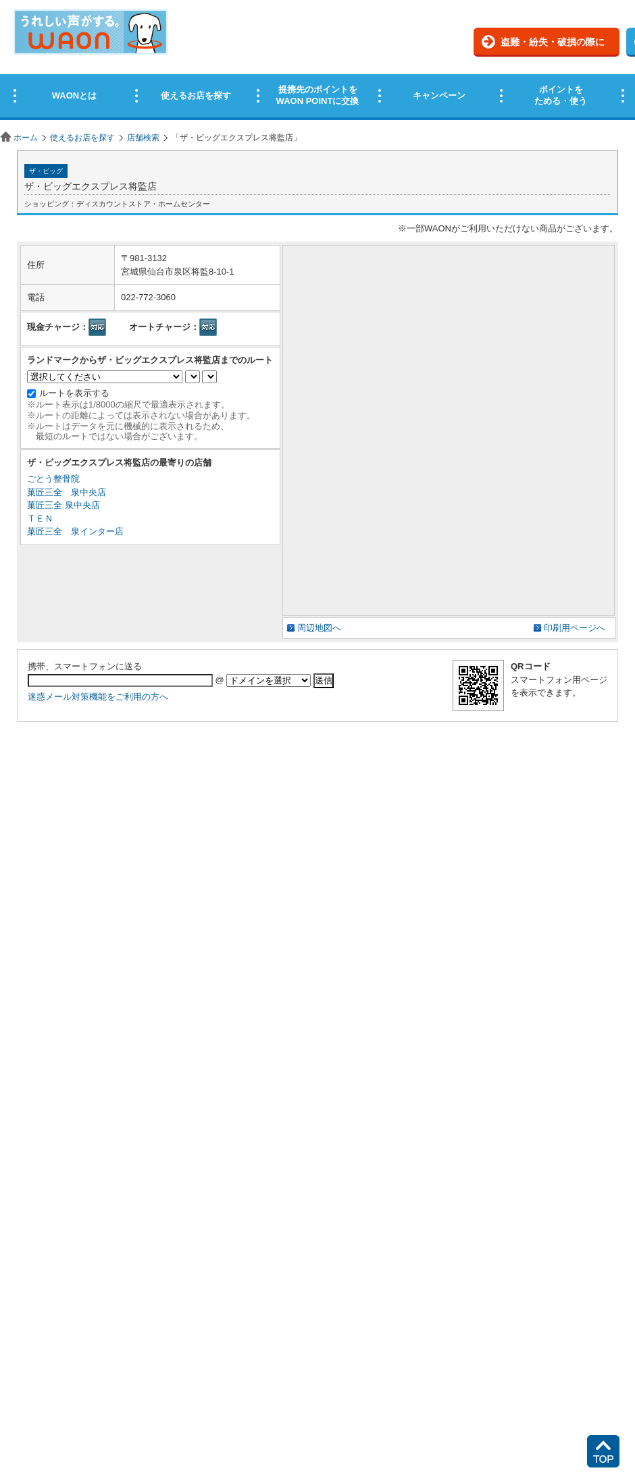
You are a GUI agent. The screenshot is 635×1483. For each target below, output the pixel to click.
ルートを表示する (74, 393)
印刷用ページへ (574, 628)
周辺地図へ (319, 628)
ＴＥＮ (40, 518)
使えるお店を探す (82, 137)
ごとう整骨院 (53, 479)
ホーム (26, 137)
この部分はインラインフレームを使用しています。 (317, 62)
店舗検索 (143, 137)
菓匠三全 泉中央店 (66, 492)
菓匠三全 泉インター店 (75, 531)
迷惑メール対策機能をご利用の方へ (98, 697)
